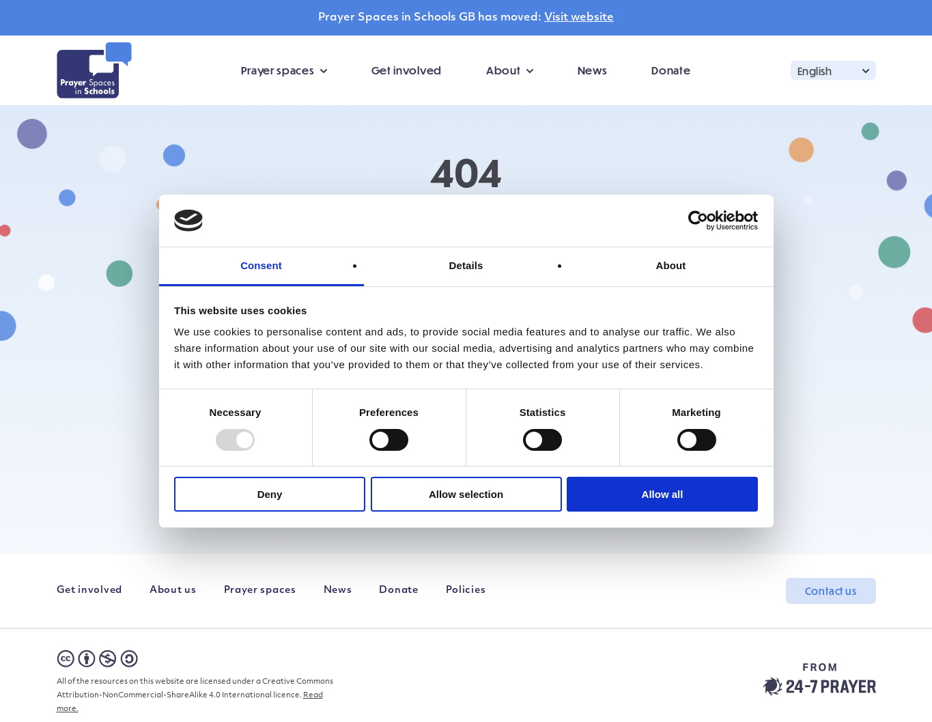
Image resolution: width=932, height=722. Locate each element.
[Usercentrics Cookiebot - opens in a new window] (698, 220)
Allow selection (466, 494)
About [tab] (671, 265)
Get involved (406, 70)
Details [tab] (466, 265)
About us (173, 590)
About (503, 70)
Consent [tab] (261, 265)
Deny (270, 494)
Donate (670, 70)
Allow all (662, 494)
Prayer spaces (277, 70)
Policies (466, 590)
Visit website (579, 17)
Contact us (831, 591)
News (593, 70)
